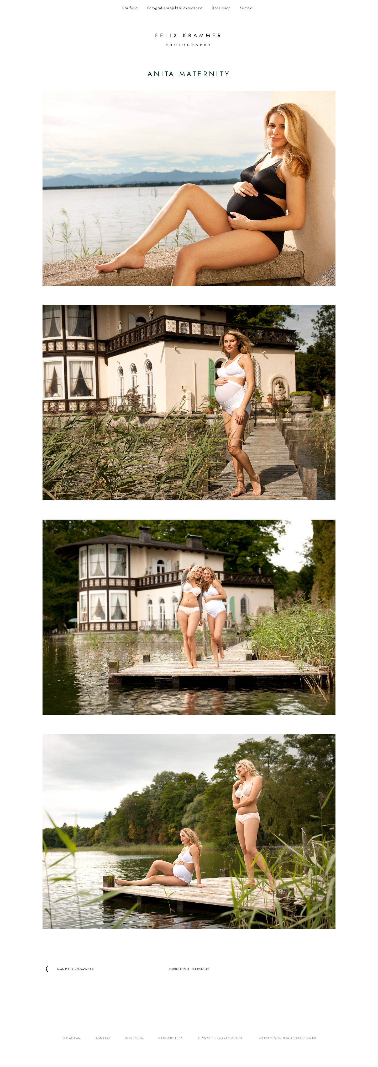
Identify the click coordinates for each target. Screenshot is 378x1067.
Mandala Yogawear (75, 968)
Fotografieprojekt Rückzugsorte (174, 7)
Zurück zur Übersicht (189, 968)
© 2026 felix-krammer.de (220, 1038)
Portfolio (130, 7)
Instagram (71, 1038)
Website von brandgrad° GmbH (288, 1038)
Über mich (221, 7)
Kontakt (246, 7)
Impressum (134, 1038)
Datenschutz (170, 1038)
